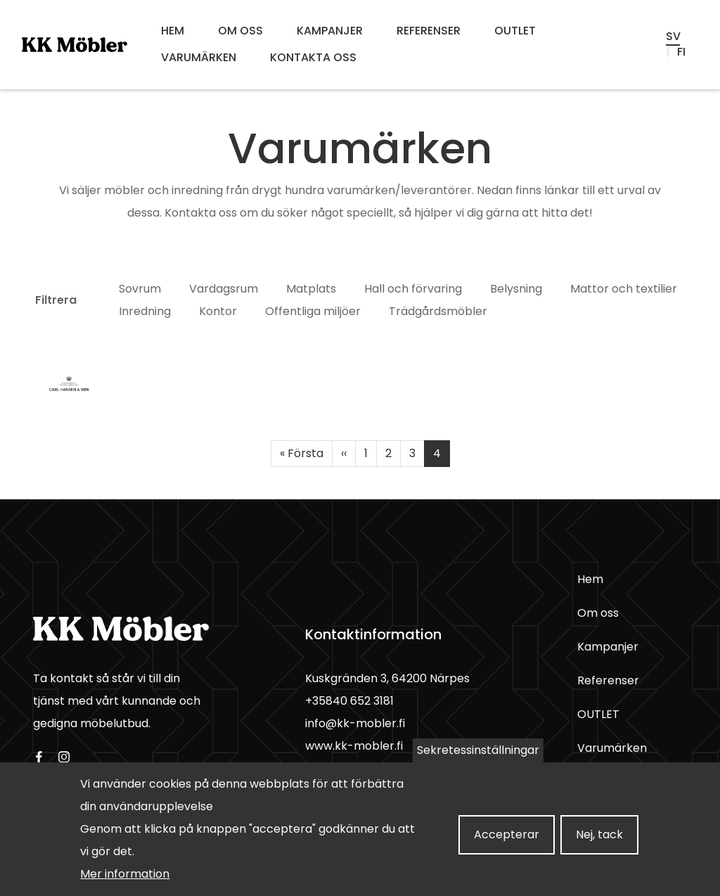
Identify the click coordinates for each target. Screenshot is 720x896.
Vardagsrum (223, 289)
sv (673, 36)
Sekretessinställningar (478, 758)
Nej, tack (599, 842)
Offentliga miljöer (313, 311)
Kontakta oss (313, 57)
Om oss (240, 31)
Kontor (218, 311)
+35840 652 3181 (349, 701)
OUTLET (515, 31)
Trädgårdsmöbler (438, 311)
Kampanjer (330, 31)
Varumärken (198, 57)
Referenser (429, 31)
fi (681, 52)
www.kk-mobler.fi (354, 746)
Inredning (145, 311)
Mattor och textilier (623, 289)
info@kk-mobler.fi (355, 723)
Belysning (516, 289)
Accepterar (506, 842)
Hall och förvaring (413, 289)
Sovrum (140, 289)
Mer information (124, 881)
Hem (172, 31)
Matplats (311, 289)
